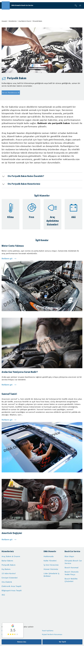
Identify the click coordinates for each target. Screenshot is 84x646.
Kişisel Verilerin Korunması (52, 634)
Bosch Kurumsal (71, 567)
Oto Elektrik (7, 582)
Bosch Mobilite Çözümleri (71, 580)
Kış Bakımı (6, 569)
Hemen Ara (21, 642)
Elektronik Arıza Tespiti (11, 586)
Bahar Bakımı (7, 561)
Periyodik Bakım (8, 565)
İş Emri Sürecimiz (51, 565)
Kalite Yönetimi (50, 561)
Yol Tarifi (62, 642)
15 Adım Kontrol (9, 573)
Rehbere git (7, 258)
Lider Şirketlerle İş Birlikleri (51, 574)
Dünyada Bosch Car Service (73, 562)
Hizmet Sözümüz (51, 569)
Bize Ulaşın (69, 556)
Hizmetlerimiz (13, 21)
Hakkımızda (49, 556)
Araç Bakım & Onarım (24, 21)
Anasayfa (4, 21)
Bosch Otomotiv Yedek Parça (72, 573)
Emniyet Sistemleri (10, 578)
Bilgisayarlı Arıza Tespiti (12, 590)
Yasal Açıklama (47, 631)
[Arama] (76, 5)
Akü (3, 595)
